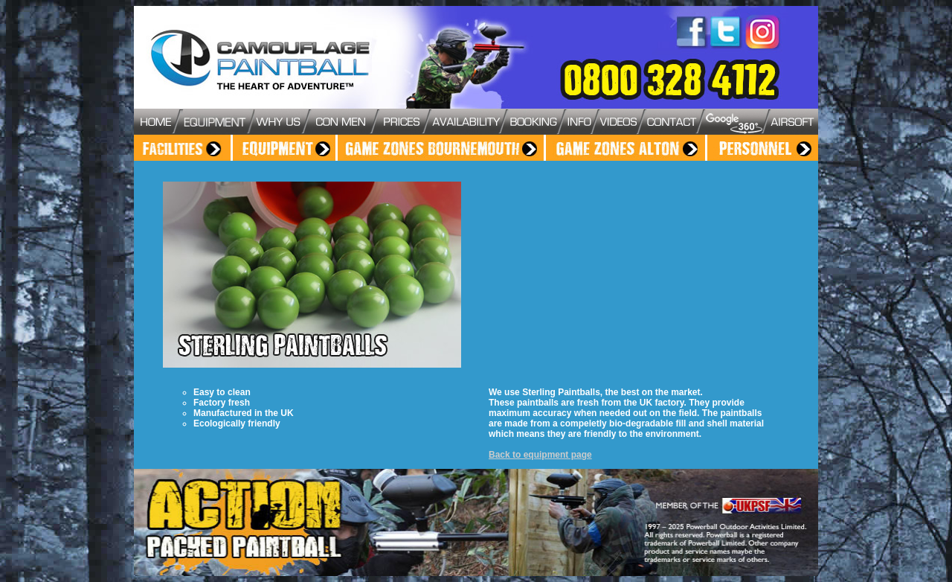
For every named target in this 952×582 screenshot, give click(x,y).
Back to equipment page (540, 455)
